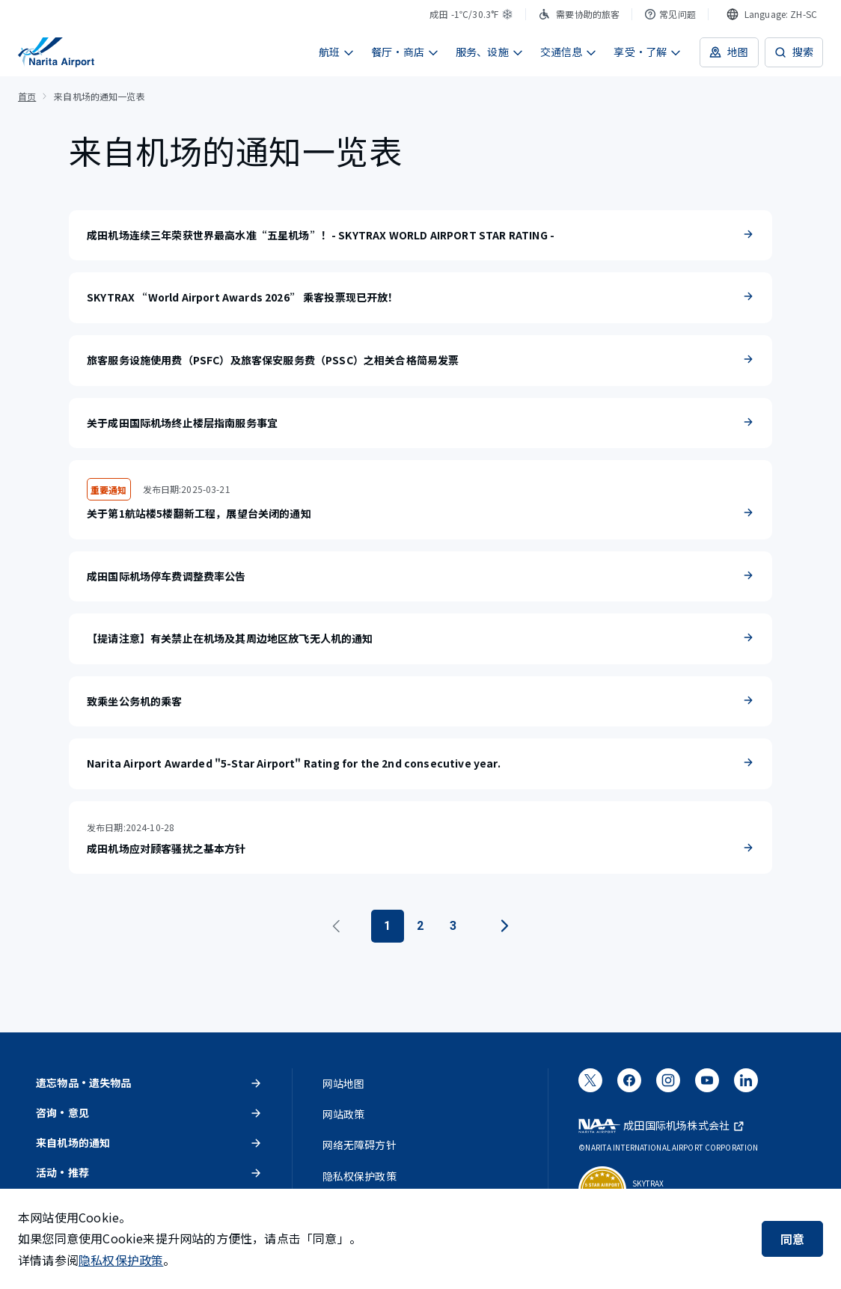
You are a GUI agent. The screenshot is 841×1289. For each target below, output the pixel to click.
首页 (27, 96)
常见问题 (670, 13)
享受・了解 (648, 51)
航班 (337, 51)
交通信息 (569, 51)
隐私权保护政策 (121, 1260)
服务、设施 (490, 51)
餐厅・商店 (405, 51)
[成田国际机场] (56, 52)
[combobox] (772, 14)
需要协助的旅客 (579, 13)
